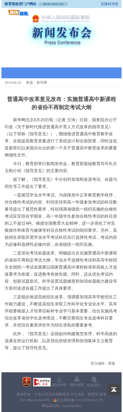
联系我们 (94, 381)
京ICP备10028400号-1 (36, 400)
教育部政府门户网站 (20, 4)
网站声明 (59, 381)
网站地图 (77, 381)
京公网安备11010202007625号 (80, 400)
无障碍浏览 (109, 4)
